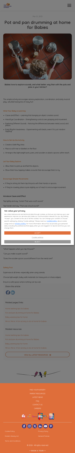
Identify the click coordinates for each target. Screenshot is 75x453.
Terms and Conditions (12, 441)
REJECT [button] (37, 242)
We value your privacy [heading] (14, 211)
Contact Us (37, 405)
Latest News (37, 397)
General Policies (43, 436)
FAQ (37, 401)
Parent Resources (37, 394)
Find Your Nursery (37, 390)
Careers (37, 408)
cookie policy (52, 221)
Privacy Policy (43, 431)
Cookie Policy (10, 431)
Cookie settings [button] (37, 237)
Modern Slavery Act (12, 436)
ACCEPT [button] (37, 233)
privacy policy (20, 223)
